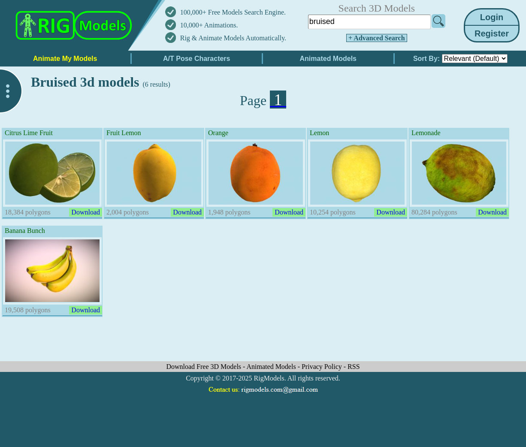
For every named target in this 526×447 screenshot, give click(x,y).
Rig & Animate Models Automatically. (233, 38)
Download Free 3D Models (204, 366)
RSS (354, 366)
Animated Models (272, 366)
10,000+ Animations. (209, 25)
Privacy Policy (323, 366)
